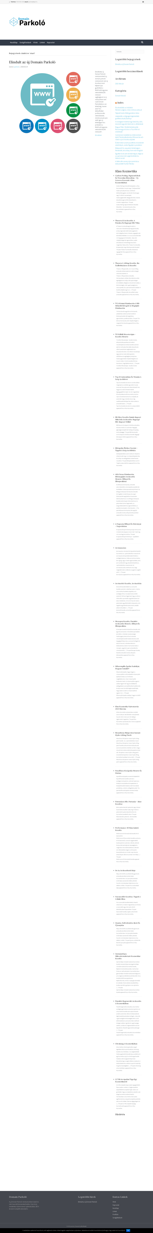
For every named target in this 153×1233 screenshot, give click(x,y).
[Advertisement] (114, 21)
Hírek (35, 42)
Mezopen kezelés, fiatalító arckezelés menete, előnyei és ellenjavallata (127, 623)
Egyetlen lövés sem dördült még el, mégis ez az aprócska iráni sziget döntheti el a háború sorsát (129, 156)
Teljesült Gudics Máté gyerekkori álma (127, 113)
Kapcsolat (51, 42)
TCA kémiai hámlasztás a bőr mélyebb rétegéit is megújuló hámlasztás (127, 305)
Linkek (42, 42)
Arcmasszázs (120, 548)
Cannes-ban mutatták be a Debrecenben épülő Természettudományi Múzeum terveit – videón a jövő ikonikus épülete (129, 137)
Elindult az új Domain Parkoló (32, 62)
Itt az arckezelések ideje (125, 870)
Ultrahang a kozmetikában (126, 1044)
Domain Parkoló (120, 96)
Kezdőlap (13, 42)
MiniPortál (83, 1226)
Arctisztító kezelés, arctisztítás (128, 583)
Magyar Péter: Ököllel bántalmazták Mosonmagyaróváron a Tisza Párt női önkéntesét (127, 129)
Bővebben (98, 135)
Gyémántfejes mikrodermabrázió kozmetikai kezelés (127, 956)
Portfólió (115, 1214)
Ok (128, 1230)
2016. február (119, 84)
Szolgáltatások (25, 42)
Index (120, 102)
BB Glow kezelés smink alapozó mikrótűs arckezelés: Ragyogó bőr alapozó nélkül (128, 419)
